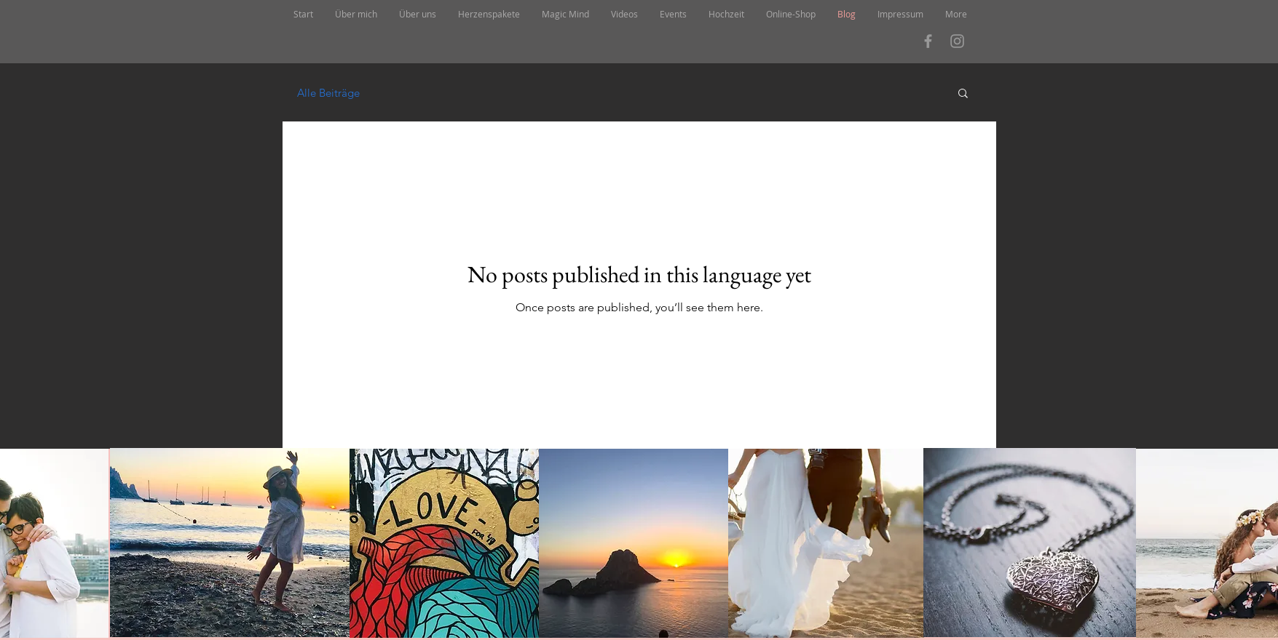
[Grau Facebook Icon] (928, 41)
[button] (963, 94)
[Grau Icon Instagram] (957, 41)
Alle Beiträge (328, 93)
